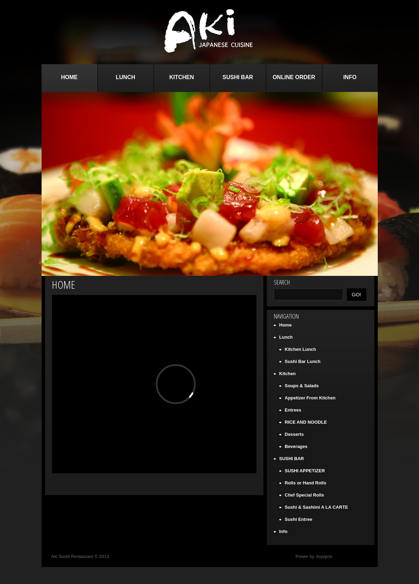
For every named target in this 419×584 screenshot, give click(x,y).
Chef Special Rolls (304, 495)
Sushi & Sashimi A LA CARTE (316, 507)
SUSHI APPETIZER (305, 470)
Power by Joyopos (314, 556)
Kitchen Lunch (300, 349)
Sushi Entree (298, 519)
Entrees (293, 410)
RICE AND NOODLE (306, 422)
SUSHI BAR (237, 77)
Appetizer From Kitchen (310, 397)
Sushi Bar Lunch (303, 361)
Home (69, 77)
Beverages (296, 446)
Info (349, 77)
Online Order (294, 77)
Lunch (125, 77)
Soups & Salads (302, 385)
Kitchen (181, 77)
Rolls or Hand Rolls (305, 482)
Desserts (294, 434)
